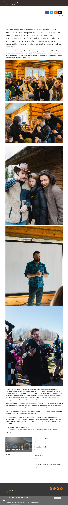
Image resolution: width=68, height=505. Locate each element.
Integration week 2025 (41, 447)
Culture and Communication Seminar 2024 (47, 464)
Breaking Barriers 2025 (41, 438)
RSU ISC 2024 (38, 456)
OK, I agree (57, 498)
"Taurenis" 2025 (10, 454)
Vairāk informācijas (15, 504)
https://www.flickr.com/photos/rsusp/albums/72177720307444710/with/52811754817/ (31, 429)
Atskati (7, 457)
